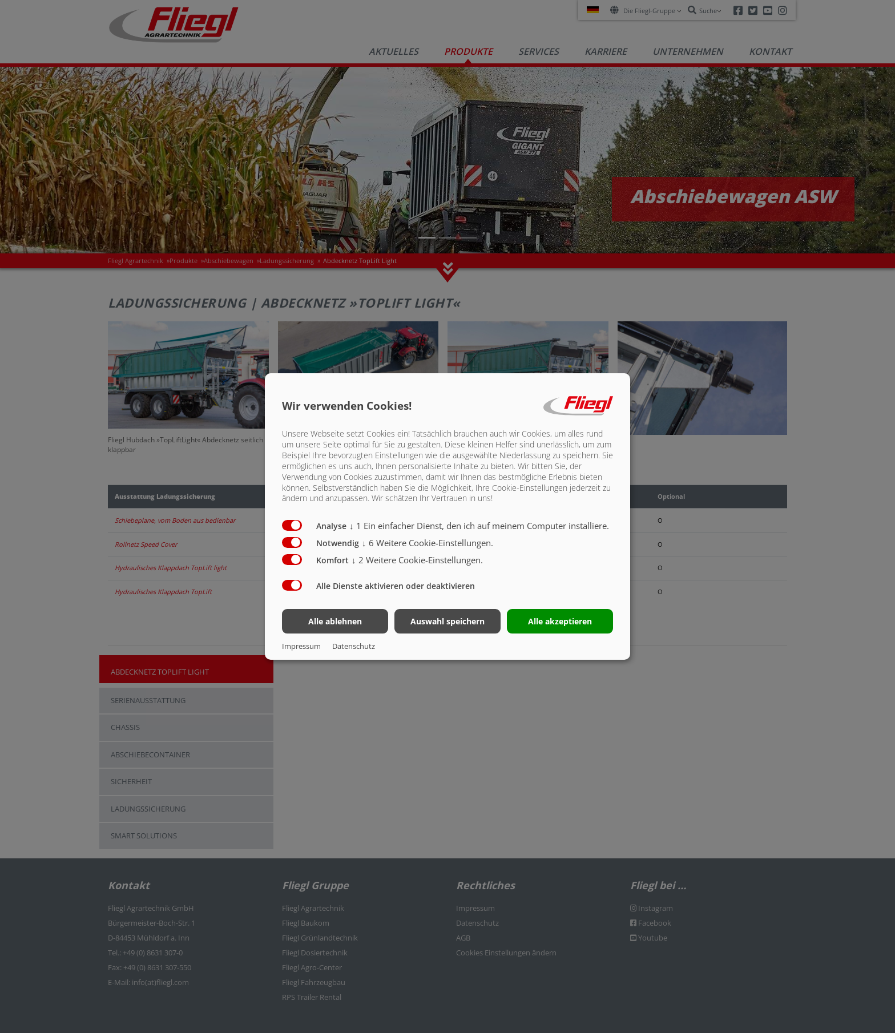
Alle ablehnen (335, 621)
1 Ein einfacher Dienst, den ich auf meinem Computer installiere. (479, 525)
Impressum (301, 646)
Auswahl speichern (447, 621)
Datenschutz (353, 646)
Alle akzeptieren (560, 621)
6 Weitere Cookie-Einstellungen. (427, 542)
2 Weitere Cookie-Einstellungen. (417, 560)
